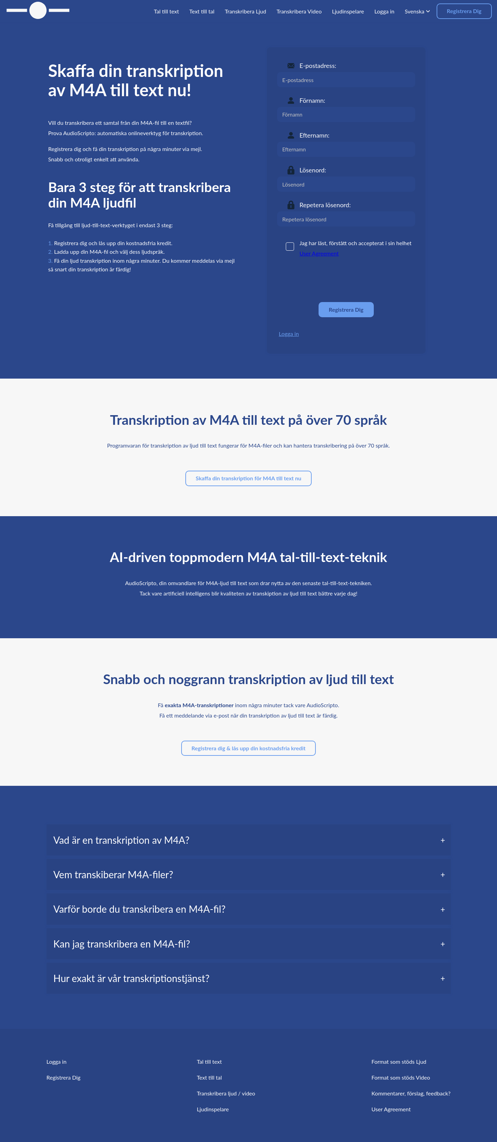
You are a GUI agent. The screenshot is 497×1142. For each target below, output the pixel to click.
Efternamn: (315, 135)
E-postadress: (318, 65)
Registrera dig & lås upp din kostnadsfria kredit (248, 748)
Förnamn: (312, 100)
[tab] (249, 839)
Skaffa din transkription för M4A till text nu (248, 478)
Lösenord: (313, 170)
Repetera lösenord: (325, 205)
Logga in (289, 333)
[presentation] (329, 280)
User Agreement (319, 253)
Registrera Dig (464, 11)
